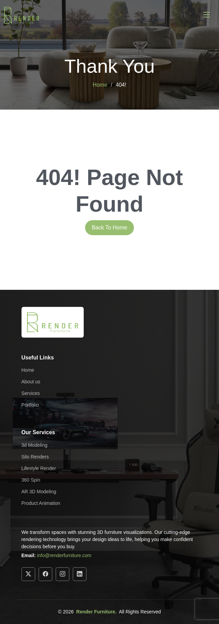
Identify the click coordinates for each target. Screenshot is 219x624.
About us (31, 381)
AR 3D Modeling (39, 491)
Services (31, 393)
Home (100, 85)
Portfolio (30, 404)
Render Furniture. (96, 611)
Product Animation (41, 503)
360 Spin (31, 480)
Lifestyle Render (39, 468)
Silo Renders (35, 456)
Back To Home (109, 227)
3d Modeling (34, 445)
